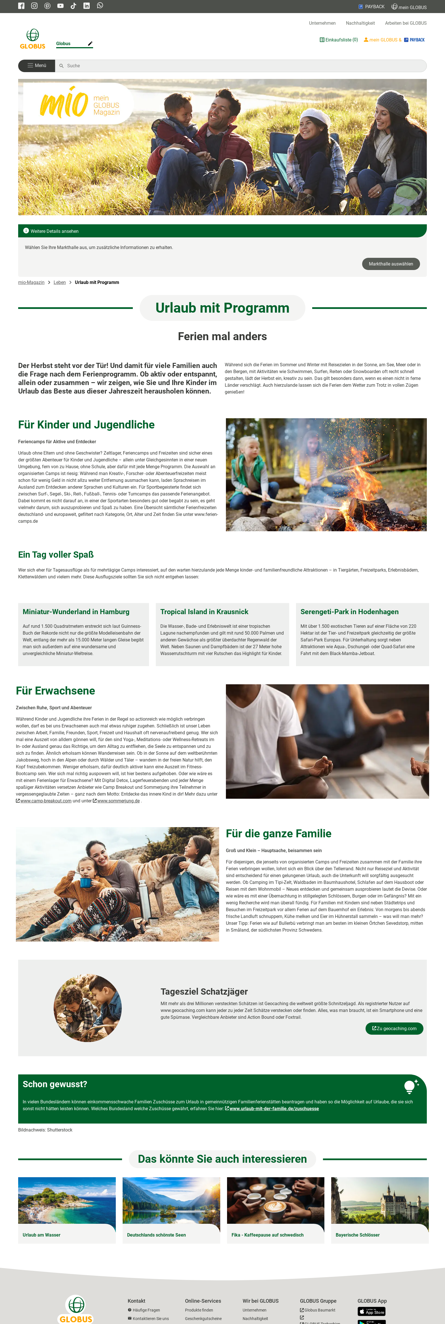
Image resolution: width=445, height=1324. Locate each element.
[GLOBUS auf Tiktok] (73, 6)
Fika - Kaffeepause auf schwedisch (268, 1235)
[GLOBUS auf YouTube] (60, 6)
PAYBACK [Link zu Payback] (371, 6)
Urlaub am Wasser (41, 1235)
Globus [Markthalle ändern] (63, 43)
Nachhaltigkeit (360, 23)
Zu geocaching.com (397, 1028)
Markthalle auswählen (391, 264)
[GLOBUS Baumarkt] (317, 1311)
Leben (60, 282)
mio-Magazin (31, 282)
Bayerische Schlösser (358, 1235)
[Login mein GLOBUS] (395, 39)
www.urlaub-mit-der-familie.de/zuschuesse (274, 1108)
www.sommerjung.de (118, 801)
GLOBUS (409, 6)
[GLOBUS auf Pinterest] (47, 6)
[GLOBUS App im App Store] (374, 1312)
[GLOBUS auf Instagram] (34, 6)
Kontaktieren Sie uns (151, 1318)
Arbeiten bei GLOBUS (406, 23)
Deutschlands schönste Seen (156, 1235)
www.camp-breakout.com (46, 801)
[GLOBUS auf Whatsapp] (100, 6)
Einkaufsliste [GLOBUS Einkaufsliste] (338, 40)
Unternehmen (322, 23)
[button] (36, 65)
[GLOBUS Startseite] (32, 40)
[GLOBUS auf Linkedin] (86, 6)
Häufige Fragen (146, 1310)
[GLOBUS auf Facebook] (21, 6)
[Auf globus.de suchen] (244, 66)
